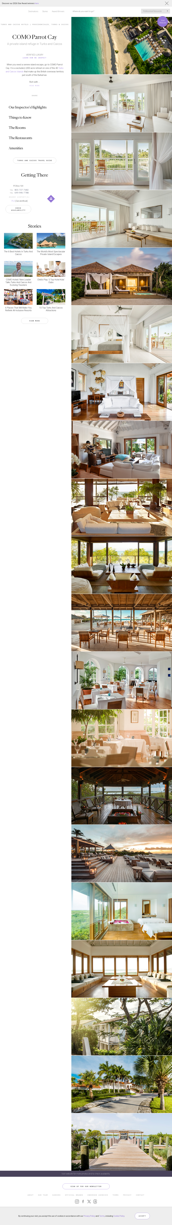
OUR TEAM (43, 1195)
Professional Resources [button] (155, 11)
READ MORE (35, 86)
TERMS (116, 1195)
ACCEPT (142, 1216)
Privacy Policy (89, 1216)
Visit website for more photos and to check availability (86, 1173)
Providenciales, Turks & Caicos (50, 24)
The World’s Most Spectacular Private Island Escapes (51, 253)
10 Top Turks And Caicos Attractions (51, 309)
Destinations (33, 11)
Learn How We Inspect (34, 58)
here (37, 3)
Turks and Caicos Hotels (14, 24)
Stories (45, 11)
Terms (102, 1216)
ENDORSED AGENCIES (98, 1195)
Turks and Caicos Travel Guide (34, 160)
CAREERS (56, 1195)
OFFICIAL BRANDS (74, 1195)
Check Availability (18, 209)
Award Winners (58, 11)
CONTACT (140, 1195)
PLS (13, 201)
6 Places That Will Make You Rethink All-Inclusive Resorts (18, 309)
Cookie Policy (118, 1216)
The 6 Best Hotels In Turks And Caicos (18, 253)
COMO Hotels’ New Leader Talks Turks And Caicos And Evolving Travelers (18, 282)
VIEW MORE (34, 321)
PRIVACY (127, 1195)
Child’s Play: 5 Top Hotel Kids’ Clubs (50, 281)
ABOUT (31, 1195)
